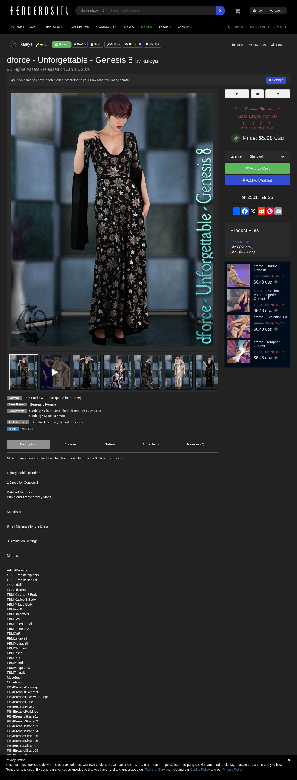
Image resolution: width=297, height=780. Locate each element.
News (129, 27)
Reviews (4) (195, 444)
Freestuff (133, 44)
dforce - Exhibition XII (270, 317)
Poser (165, 27)
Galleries (79, 27)
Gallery (113, 44)
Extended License (71, 422)
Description (28, 444)
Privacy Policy (232, 769)
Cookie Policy (200, 769)
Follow (61, 44)
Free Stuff (52, 27)
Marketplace (23, 27)
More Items (151, 444)
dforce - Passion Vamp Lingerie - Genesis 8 (266, 294)
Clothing (35, 411)
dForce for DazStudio (85, 411)
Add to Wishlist (257, 180)
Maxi (62, 416)
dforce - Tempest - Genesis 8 (268, 344)
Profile (80, 44)
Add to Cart (257, 168)
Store (96, 44)
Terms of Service (157, 769)
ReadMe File (239, 242)
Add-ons (71, 444)
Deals (146, 27)
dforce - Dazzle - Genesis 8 (266, 268)
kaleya (150, 61)
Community (106, 27)
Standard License (44, 422)
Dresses (50, 416)
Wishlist (152, 44)
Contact (186, 27)
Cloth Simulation (56, 411)
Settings (276, 80)
